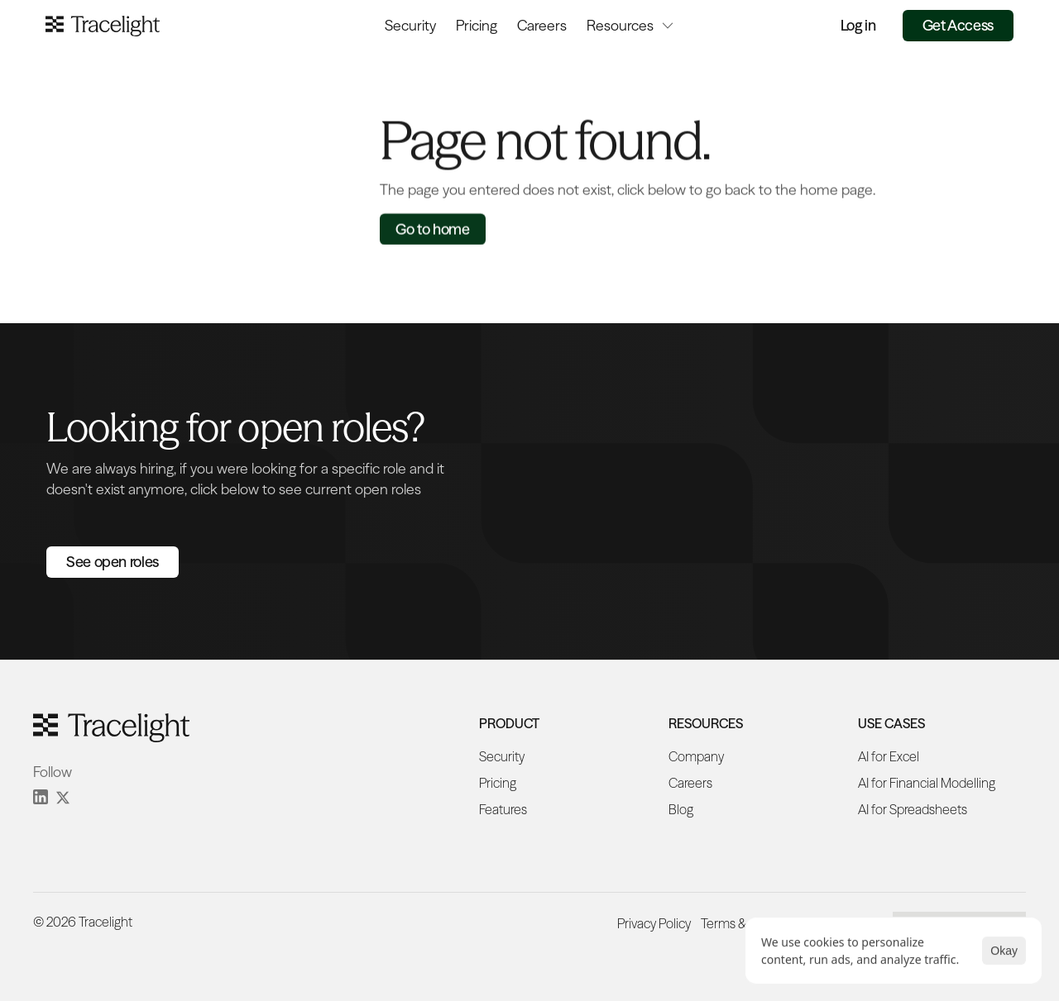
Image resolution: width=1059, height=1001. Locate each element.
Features (503, 809)
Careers (542, 25)
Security (410, 25)
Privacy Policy (654, 923)
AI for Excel (888, 756)
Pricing (476, 25)
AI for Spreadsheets (912, 809)
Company (696, 756)
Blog (680, 809)
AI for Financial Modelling (926, 783)
